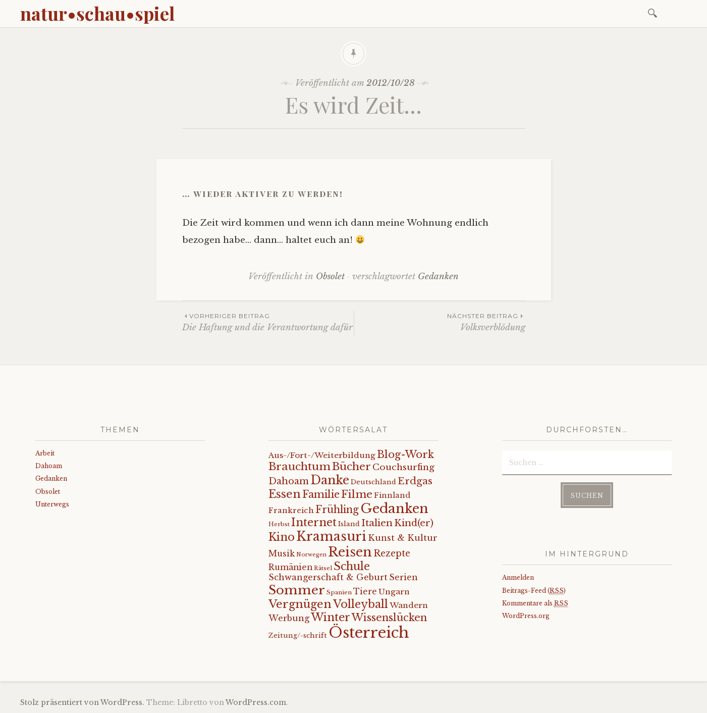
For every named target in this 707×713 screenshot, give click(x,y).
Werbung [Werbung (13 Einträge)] (288, 618)
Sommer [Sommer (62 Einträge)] (296, 590)
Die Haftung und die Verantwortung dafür (268, 322)
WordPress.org (526, 616)
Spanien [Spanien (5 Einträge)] (339, 592)
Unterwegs (52, 504)
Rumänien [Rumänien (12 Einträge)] (290, 567)
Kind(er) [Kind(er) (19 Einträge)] (413, 523)
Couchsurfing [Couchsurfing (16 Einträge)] (403, 467)
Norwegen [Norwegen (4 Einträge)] (311, 554)
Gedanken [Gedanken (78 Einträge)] (394, 508)
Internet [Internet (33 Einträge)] (314, 522)
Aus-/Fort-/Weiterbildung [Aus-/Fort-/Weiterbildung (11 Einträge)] (321, 455)
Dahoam (48, 466)
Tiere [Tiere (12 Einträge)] (365, 591)
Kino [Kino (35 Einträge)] (281, 537)
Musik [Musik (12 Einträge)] (281, 553)
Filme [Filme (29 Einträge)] (356, 494)
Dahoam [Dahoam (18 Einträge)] (288, 481)
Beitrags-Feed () (534, 591)
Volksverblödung (439, 322)
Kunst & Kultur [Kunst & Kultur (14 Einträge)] (403, 538)
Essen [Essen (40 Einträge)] (284, 494)
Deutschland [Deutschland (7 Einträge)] (373, 482)
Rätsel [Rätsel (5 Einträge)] (323, 568)
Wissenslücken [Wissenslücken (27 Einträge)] (389, 617)
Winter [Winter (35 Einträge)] (330, 617)
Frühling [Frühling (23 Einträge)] (337, 509)
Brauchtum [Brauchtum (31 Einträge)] (299, 466)
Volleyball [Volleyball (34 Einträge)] (360, 604)
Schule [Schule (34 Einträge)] (352, 566)
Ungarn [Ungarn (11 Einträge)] (394, 591)
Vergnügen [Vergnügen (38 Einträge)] (300, 604)
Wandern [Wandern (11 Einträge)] (409, 605)
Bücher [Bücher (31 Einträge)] (351, 466)
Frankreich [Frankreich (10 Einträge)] (291, 510)
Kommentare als (535, 603)
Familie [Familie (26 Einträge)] (321, 494)
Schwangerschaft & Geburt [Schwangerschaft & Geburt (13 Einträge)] (328, 577)
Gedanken (438, 276)
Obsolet (330, 276)
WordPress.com (256, 702)
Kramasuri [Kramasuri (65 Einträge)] (331, 536)
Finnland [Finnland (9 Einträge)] (392, 495)
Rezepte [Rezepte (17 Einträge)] (391, 553)
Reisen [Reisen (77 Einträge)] (350, 552)
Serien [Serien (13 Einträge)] (403, 577)
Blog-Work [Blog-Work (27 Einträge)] (405, 454)
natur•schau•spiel (97, 13)
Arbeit (45, 453)
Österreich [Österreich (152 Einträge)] (369, 633)
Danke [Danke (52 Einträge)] (329, 480)
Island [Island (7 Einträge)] (349, 524)
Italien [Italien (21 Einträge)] (377, 523)
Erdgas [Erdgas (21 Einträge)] (415, 481)
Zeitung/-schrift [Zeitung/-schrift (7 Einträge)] (297, 635)
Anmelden (518, 577)
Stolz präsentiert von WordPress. (82, 702)
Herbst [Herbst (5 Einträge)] (279, 524)
